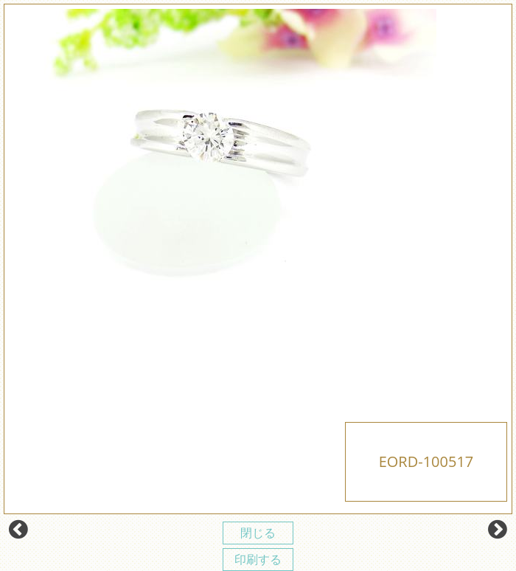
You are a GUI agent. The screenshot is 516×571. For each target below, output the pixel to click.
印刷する (258, 559)
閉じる (258, 533)
